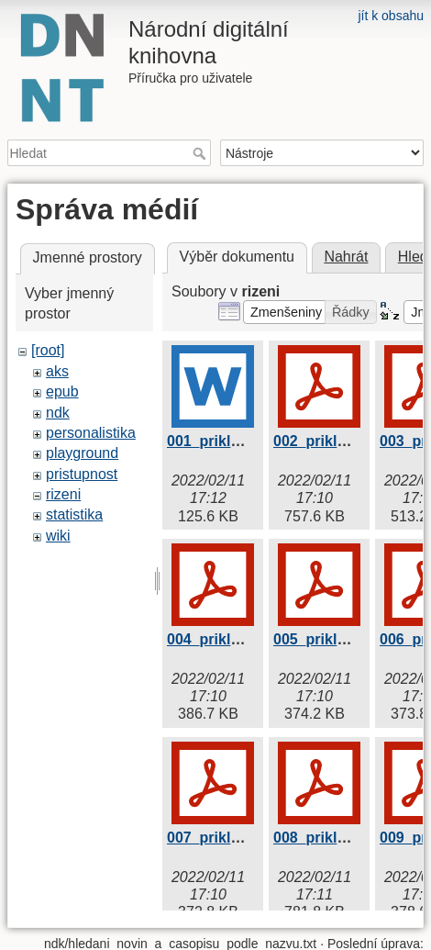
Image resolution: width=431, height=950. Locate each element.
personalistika (91, 433)
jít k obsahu (391, 15)
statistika (74, 514)
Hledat (201, 153)
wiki (58, 535)
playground (82, 453)
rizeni (63, 494)
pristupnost (81, 474)
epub (62, 391)
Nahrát (346, 256)
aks (57, 371)
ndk (58, 412)
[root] (47, 350)
